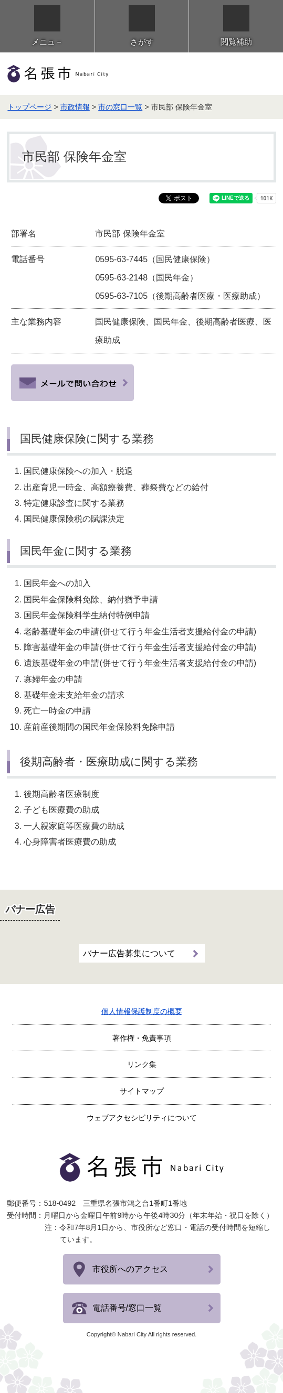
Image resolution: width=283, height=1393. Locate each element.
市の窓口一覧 (120, 107)
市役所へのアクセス (130, 1269)
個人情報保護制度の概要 (141, 1011)
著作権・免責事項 (141, 1038)
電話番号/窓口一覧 (127, 1307)
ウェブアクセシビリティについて (142, 1118)
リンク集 (141, 1064)
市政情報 (75, 107)
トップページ (29, 107)
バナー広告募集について (129, 953)
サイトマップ (142, 1091)
